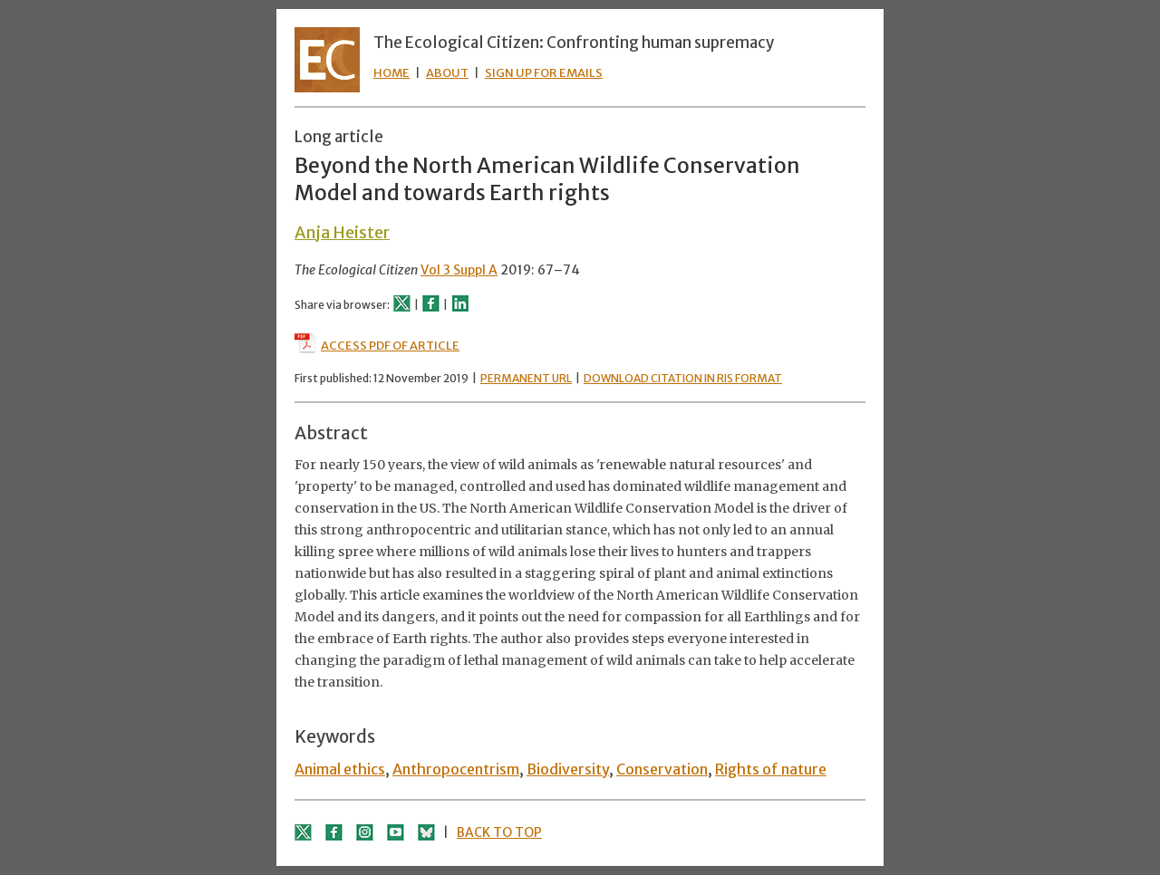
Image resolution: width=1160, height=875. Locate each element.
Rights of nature (770, 769)
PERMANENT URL (526, 378)
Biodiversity (568, 769)
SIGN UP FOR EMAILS (544, 73)
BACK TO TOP (499, 832)
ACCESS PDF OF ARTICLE (377, 345)
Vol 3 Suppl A (459, 270)
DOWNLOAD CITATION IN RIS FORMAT (683, 378)
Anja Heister (342, 232)
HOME (391, 73)
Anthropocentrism (455, 769)
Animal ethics (340, 769)
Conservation (662, 769)
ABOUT (447, 73)
